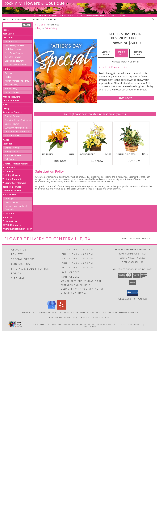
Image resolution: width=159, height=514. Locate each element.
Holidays (7, 69)
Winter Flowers (12, 147)
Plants (6, 139)
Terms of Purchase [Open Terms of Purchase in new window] (130, 324)
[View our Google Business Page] (51, 308)
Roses (5, 104)
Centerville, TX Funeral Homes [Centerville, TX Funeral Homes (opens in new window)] (38, 312)
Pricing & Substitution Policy (17, 228)
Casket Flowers (12, 123)
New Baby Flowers (14, 53)
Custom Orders (10, 221)
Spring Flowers (12, 151)
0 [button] (154, 19)
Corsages (9, 198)
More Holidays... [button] (12, 92)
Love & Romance (11, 100)
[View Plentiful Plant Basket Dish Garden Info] (131, 137)
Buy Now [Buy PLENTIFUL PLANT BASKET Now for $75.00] (134, 161)
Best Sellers (8, 33)
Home (6, 29)
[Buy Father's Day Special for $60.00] (125, 98)
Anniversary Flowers (14, 45)
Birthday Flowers (13, 49)
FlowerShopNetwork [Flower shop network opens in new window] (81, 324)
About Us (7, 217)
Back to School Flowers (16, 64)
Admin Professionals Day (17, 80)
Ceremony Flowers (12, 190)
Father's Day (11, 88)
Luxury (6, 108)
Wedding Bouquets (12, 179)
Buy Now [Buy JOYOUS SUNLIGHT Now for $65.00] (97, 161)
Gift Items (8, 171)
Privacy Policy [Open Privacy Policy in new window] (106, 324)
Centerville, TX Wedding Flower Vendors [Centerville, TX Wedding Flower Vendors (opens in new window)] (114, 312)
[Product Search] (12, 25)
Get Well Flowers (13, 57)
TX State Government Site (95, 317)
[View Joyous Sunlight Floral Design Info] (95, 137)
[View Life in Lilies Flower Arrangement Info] (58, 137)
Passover (9, 73)
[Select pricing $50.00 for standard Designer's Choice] (106, 53)
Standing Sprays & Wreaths (18, 120)
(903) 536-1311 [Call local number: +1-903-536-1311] (50, 19)
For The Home (12, 135)
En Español (8, 213)
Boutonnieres (11, 202)
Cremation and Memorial (17, 131)
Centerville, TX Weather (63, 317)
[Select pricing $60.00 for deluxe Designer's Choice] (121, 53)
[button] (132, 293)
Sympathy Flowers (12, 112)
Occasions (8, 37)
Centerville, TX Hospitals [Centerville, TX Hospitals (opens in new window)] (73, 312)
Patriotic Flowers (11, 96)
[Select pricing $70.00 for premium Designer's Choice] (137, 53)
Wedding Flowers (11, 175)
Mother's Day (11, 84)
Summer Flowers (13, 155)
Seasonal (7, 143)
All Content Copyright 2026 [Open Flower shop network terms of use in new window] (50, 324)
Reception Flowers (12, 186)
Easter (8, 77)
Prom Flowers (9, 194)
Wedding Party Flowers (14, 182)
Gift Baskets (9, 167)
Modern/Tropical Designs (15, 163)
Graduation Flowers (14, 60)
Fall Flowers (10, 159)
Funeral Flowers (12, 116)
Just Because (11, 41)
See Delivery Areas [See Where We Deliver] (136, 238)
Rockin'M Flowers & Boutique (34, 3)
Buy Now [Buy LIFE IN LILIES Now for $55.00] (60, 161)
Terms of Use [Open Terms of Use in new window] (88, 326)
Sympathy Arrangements (17, 127)
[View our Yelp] (61, 308)
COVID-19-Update (12, 225)
